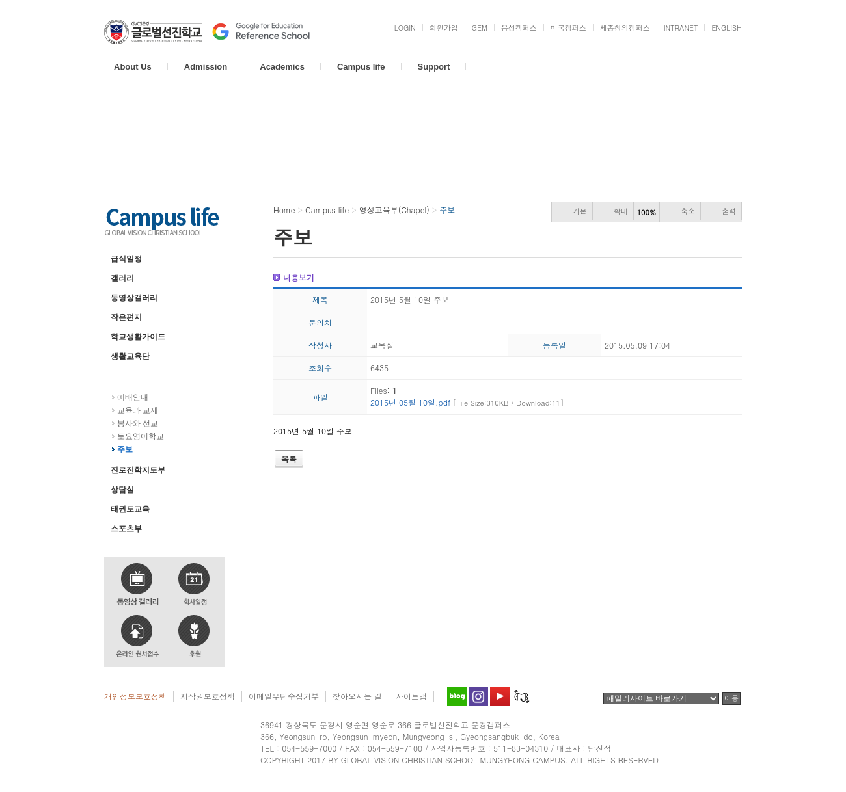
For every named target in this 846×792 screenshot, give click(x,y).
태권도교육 (130, 509)
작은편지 (126, 317)
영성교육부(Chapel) (145, 375)
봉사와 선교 (137, 423)
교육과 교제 (137, 410)
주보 (125, 449)
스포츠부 (126, 528)
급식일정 (126, 258)
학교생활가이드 (138, 336)
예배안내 (132, 397)
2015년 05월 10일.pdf (467, 402)
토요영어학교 (140, 436)
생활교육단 (130, 356)
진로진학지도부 (138, 470)
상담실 (122, 489)
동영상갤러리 (134, 297)
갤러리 (122, 278)
